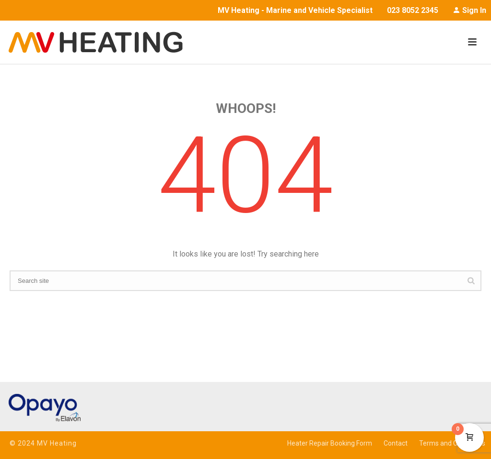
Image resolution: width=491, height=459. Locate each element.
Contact (396, 443)
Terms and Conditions (452, 443)
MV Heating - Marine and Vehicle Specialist (295, 10)
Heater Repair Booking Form (329, 443)
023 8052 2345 (412, 10)
